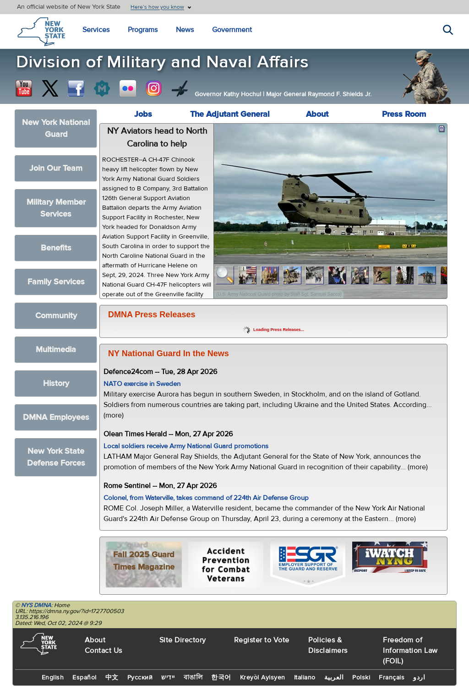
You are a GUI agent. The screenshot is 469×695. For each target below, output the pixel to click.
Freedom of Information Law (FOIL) (410, 650)
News (185, 29)
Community (56, 315)
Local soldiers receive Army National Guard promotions (186, 446)
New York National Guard (56, 128)
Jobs (143, 114)
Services (95, 29)
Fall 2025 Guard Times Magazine (144, 560)
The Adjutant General (230, 114)
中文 (112, 677)
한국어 (221, 677)
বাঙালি (193, 677)
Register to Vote (261, 640)
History (56, 383)
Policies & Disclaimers (328, 645)
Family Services (56, 282)
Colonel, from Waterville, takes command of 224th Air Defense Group (206, 498)
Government (232, 29)
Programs (143, 29)
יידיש (168, 677)
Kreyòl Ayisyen (262, 677)
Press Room (404, 114)
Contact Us (103, 650)
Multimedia (56, 349)
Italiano (305, 677)
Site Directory (182, 640)
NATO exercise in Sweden (142, 384)
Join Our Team (55, 168)
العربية (334, 677)
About (317, 114)
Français (391, 677)
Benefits (56, 248)
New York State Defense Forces (56, 457)
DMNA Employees (56, 417)
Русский (140, 677)
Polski (361, 677)
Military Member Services (56, 208)
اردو (419, 677)
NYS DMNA (36, 605)
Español (84, 677)
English (53, 677)
